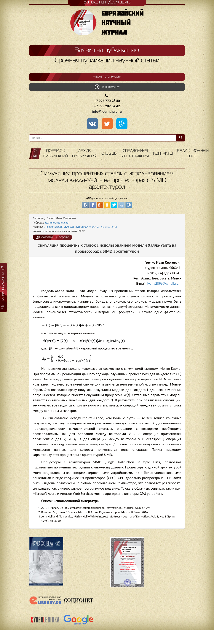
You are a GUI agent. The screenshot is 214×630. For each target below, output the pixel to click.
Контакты (163, 153)
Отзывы (109, 153)
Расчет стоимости (107, 76)
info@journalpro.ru (107, 111)
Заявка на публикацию (107, 50)
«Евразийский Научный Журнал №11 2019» (80, 227)
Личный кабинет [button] (107, 86)
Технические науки (57, 222)
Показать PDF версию (52, 237)
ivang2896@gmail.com (164, 283)
